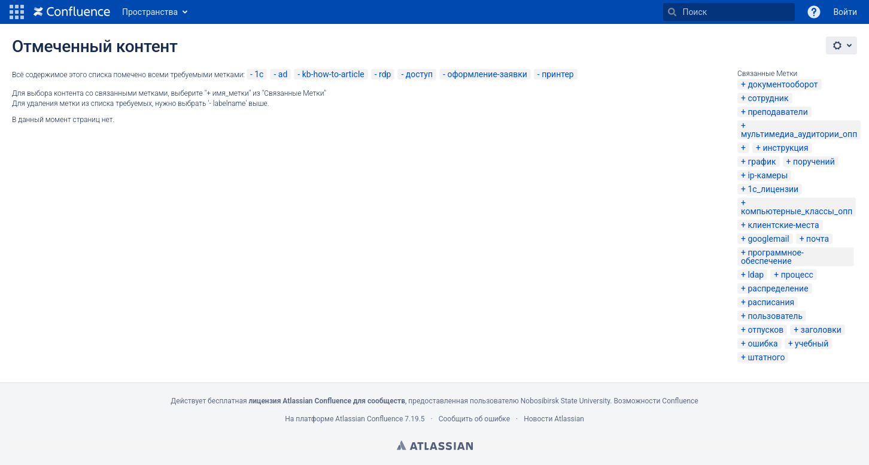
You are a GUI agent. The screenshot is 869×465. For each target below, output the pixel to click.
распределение (778, 288)
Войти (845, 12)
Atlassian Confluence (369, 419)
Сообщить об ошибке (474, 419)
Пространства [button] (150, 12)
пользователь (775, 316)
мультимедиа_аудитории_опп (799, 134)
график (762, 161)
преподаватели (777, 112)
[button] (17, 12)
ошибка (762, 343)
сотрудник (768, 98)
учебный (811, 343)
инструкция (785, 148)
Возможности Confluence (655, 401)
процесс (797, 274)
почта (817, 239)
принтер (558, 74)
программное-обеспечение (772, 257)
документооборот (783, 84)
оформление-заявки (487, 74)
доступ (419, 74)
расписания (771, 302)
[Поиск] (672, 12)
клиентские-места (783, 225)
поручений (814, 161)
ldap (756, 274)
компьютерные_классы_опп (796, 211)
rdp (385, 74)
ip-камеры (768, 175)
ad (283, 74)
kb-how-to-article (333, 74)
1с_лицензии (773, 189)
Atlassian (435, 445)
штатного (766, 357)
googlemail (768, 239)
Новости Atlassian (554, 419)
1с (258, 74)
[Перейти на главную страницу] (72, 12)
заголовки (821, 330)
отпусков (765, 330)
